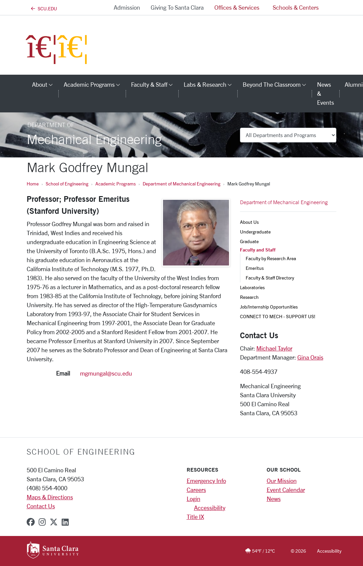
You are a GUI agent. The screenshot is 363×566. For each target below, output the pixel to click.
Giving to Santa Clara (177, 7)
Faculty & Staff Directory (270, 277)
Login (193, 498)
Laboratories (252, 287)
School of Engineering (67, 183)
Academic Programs (115, 183)
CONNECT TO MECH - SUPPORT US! (277, 316)
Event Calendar (286, 489)
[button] (331, 7)
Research (249, 297)
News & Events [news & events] (325, 93)
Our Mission (282, 480)
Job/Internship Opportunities (269, 307)
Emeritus (255, 268)
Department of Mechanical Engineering (181, 183)
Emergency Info (206, 480)
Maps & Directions (50, 497)
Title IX (195, 516)
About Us (249, 222)
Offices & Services (236, 7)
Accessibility (209, 507)
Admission (127, 7)
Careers (196, 489)
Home (33, 183)
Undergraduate (255, 231)
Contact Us (41, 506)
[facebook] (31, 522)
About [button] (45, 84)
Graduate (249, 241)
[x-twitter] (54, 522)
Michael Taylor (274, 348)
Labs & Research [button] (210, 84)
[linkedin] (65, 522)
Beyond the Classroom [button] (277, 84)
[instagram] (42, 522)
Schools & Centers (296, 7)
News (274, 498)
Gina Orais (310, 357)
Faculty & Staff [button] (154, 84)
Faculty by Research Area (271, 258)
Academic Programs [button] (95, 84)
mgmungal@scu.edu (106, 373)
